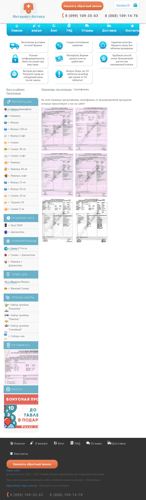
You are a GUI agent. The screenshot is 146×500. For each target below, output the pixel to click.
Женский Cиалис (20, 288)
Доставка (109, 30)
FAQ (69, 30)
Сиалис (15, 142)
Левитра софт (19, 175)
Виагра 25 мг (18, 182)
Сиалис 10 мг (18, 195)
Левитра (15, 162)
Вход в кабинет (15, 89)
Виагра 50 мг (18, 189)
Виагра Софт (18, 135)
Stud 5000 (17, 225)
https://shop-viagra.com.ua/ (21, 485)
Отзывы (87, 30)
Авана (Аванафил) (21, 109)
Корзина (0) (123, 5)
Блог (54, 30)
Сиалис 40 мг (18, 149)
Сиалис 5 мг (17, 209)
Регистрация (13, 93)
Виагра (15, 122)
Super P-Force (19, 248)
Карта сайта (13, 470)
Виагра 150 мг (19, 129)
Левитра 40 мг (19, 169)
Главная (16, 30)
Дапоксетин (17, 232)
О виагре (37, 28)
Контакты (132, 30)
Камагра (15, 115)
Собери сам (18, 336)
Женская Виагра (20, 281)
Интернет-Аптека (29, 16)
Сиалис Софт (18, 155)
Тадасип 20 (17, 202)
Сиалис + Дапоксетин (23, 255)
